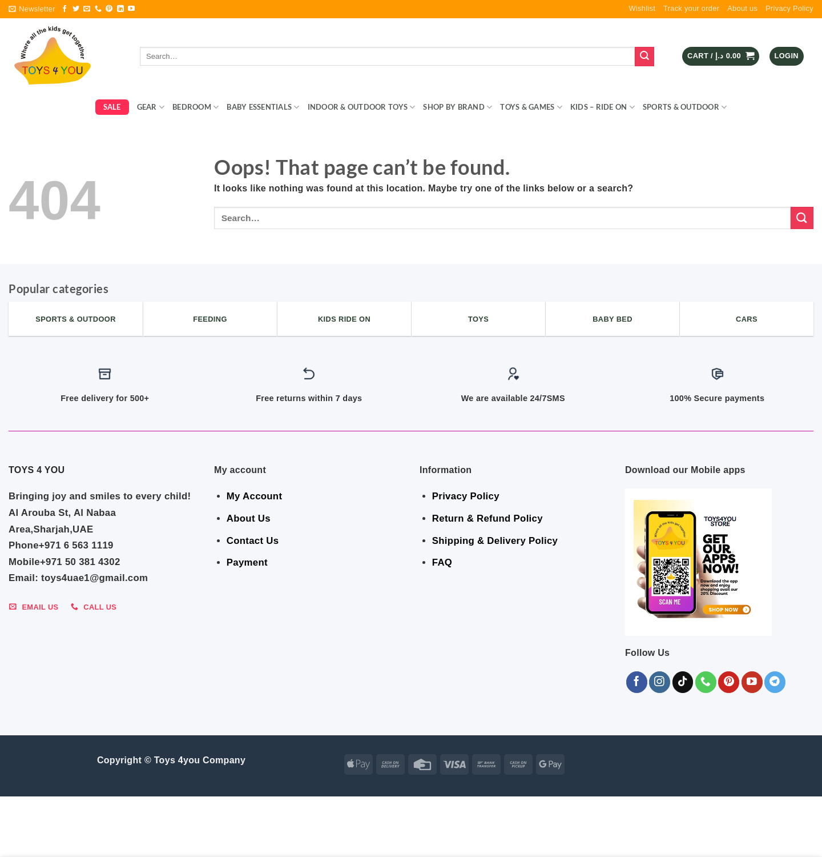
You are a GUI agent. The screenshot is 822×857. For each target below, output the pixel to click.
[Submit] (644, 56)
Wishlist (642, 8)
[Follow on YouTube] (131, 9)
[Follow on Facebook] (64, 9)
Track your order (691, 8)
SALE (112, 106)
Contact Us (253, 540)
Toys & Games (531, 107)
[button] (32, 9)
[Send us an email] (86, 9)
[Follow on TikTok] (683, 681)
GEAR (150, 107)
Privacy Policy (789, 8)
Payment (247, 562)
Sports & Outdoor (685, 107)
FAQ (442, 562)
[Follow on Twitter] (75, 9)
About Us (249, 518)
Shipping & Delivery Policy (495, 540)
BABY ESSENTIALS (263, 107)
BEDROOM (195, 107)
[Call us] (98, 9)
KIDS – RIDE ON (602, 107)
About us (742, 8)
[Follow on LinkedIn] (120, 9)
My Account (254, 496)
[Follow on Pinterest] (109, 9)
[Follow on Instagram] (659, 681)
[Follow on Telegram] (774, 681)
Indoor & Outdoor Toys (362, 107)
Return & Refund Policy (487, 518)
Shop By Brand (457, 107)
